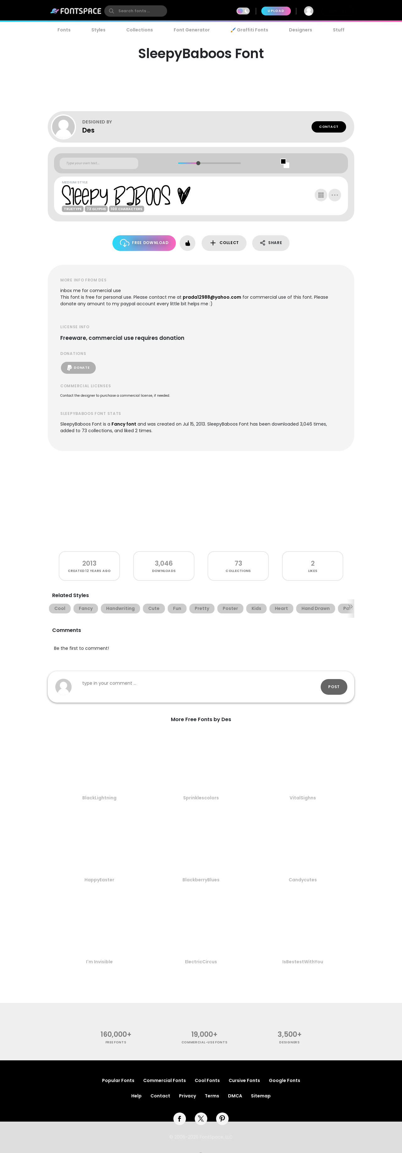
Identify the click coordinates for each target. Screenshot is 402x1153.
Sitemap (261, 1096)
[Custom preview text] (99, 163)
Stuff (339, 30)
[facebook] (179, 1118)
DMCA (235, 1096)
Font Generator (192, 30)
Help (136, 1096)
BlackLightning (99, 798)
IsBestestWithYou (302, 962)
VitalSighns (303, 798)
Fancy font (123, 424)
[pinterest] (222, 1118)
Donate (78, 368)
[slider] (198, 163)
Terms (212, 1096)
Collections (139, 30)
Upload (276, 10)
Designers (300, 30)
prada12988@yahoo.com (212, 297)
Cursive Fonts (244, 1080)
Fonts (64, 30)
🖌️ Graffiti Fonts (249, 30)
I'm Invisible (99, 962)
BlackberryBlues (201, 880)
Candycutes (303, 880)
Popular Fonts (118, 1080)
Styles (98, 30)
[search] (135, 11)
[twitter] (201, 1118)
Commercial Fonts (164, 1080)
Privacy (187, 1096)
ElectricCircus (201, 962)
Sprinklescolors (201, 798)
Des (88, 130)
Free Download (144, 243)
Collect (224, 243)
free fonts (116, 1042)
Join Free (337, 10)
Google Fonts (284, 1080)
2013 (89, 563)
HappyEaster (99, 880)
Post (334, 686)
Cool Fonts (207, 1080)
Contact (329, 126)
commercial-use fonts (205, 1042)
